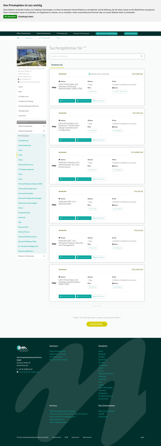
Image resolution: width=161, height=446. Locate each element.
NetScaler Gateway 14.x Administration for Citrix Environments (69, 165)
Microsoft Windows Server (27, 237)
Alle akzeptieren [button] (10, 17)
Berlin (101, 351)
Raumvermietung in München (28, 106)
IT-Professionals (62, 33)
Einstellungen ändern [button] (25, 17)
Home (20, 87)
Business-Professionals (81, 33)
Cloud (20, 160)
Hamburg (102, 376)
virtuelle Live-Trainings (25, 101)
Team (20, 92)
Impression (22, 116)
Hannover (102, 379)
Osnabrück (103, 393)
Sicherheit (21, 217)
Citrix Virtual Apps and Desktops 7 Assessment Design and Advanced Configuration (69, 126)
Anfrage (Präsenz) (67, 101)
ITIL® (20, 174)
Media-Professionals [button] (25, 131)
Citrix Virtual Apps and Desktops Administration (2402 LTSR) (69, 282)
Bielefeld (102, 354)
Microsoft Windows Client (27, 241)
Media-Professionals (43, 33)
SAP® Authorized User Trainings (62, 411)
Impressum (76, 437)
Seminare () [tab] (56, 65)
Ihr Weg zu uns (23, 96)
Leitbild (101, 414)
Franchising (103, 417)
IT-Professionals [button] (23, 136)
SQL (19, 222)
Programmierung (24, 213)
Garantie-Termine (131, 33)
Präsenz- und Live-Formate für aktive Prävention (69, 414)
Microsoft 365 (23, 227)
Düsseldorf (103, 365)
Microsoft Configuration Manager (29, 198)
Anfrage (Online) (83, 101)
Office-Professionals (23, 33)
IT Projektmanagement (26, 169)
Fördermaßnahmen (57, 419)
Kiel (100, 382)
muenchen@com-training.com (29, 372)
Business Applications (25, 251)
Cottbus (102, 357)
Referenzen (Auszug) (106, 411)
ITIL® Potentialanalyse (58, 422)
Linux (20, 179)
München (29, 38)
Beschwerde (87, 437)
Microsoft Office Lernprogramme (62, 417)
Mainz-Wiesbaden (106, 388)
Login (142, 437)
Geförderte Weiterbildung (107, 34)
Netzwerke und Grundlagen (27, 203)
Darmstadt (103, 360)
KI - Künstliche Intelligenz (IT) (28, 246)
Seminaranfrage (97, 324)
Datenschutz (56, 437)
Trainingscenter (23, 111)
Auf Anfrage (117, 130)
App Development (24, 145)
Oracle (20, 208)
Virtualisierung (23, 140)
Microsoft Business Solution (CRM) (30, 184)
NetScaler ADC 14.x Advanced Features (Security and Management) (71, 243)
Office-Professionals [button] (25, 126)
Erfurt (101, 368)
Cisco (20, 150)
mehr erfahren (98, 101)
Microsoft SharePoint (25, 193)
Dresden (102, 362)
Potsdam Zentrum (106, 396)
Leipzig (101, 385)
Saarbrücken (103, 399)
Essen (101, 371)
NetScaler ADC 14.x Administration (67, 203)
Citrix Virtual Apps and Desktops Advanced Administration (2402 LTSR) (70, 86)
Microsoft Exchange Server (27, 189)
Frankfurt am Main (106, 374)
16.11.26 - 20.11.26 (120, 91)
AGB (66, 437)
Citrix (58, 38)
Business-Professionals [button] (26, 256)
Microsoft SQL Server (25, 165)
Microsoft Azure (24, 232)
